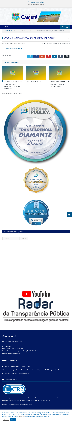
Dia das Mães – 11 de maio (10, 377)
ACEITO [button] (13, 420)
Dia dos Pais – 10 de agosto (35, 4)
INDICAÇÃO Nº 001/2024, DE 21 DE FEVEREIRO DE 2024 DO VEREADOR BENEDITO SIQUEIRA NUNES (59, 87)
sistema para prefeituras (25, 401)
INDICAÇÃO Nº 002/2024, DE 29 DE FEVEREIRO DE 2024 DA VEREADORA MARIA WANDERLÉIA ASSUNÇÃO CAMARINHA (13, 88)
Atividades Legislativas (48, 46)
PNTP (10, 408)
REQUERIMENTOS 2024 (34, 85)
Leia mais (22, 416)
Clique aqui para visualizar (14, 52)
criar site (13, 401)
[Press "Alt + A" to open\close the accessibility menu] (69, 214)
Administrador (9, 46)
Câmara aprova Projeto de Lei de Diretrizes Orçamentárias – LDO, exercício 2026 (25, 373)
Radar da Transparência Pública (23, 408)
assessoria (46, 401)
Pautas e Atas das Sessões (62, 46)
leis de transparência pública (32, 404)
